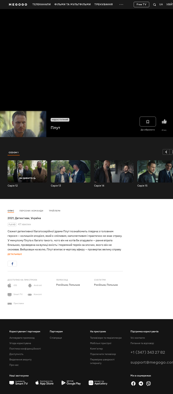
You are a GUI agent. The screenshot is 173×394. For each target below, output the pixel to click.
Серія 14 (99, 185)
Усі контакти (137, 338)
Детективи (22, 218)
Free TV (142, 4)
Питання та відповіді (142, 343)
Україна (36, 218)
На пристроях (98, 331)
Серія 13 (56, 185)
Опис (11, 210)
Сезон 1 (14, 152)
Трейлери (55, 210)
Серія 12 (13, 185)
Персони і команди (31, 210)
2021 (11, 218)
